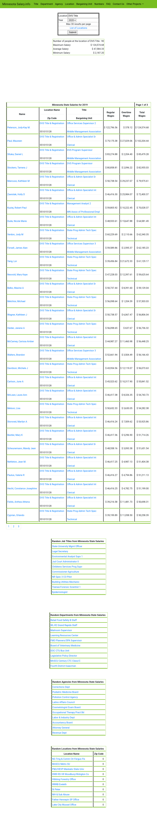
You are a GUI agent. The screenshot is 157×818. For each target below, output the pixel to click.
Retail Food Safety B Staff (63, 620)
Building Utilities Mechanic (65, 582)
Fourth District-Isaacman (63, 666)
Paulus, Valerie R (15, 475)
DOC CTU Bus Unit (59, 650)
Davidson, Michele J (17, 368)
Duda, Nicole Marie (17, 221)
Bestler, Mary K (15, 435)
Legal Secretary (60, 551)
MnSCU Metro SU (61, 764)
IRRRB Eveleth (59, 784)
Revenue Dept (59, 732)
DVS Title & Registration (52, 123)
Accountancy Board (62, 722)
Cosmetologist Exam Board (66, 707)
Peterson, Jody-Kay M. (18, 127)
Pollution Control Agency (65, 697)
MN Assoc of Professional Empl (83, 211)
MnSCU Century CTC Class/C (65, 660)
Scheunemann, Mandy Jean (21, 448)
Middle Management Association (84, 131)
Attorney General (61, 727)
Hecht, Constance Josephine (22, 488)
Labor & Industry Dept (63, 717)
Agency (59, 4)
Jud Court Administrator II (65, 561)
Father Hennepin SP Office (65, 799)
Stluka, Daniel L (15, 154)
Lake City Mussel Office (64, 804)
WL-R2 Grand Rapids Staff (63, 625)
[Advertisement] (78, 80)
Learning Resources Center (64, 635)
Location (69, 4)
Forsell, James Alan (17, 247)
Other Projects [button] (134, 4)
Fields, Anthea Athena (18, 501)
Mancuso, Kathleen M (18, 181)
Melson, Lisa (13, 408)
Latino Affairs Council (63, 702)
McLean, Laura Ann (17, 395)
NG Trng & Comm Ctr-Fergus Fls (68, 759)
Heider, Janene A (16, 328)
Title (36, 4)
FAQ (108, 4)
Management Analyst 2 (79, 203)
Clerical (71, 145)
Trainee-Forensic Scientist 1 (66, 587)
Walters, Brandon (16, 354)
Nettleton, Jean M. (16, 461)
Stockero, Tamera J (17, 167)
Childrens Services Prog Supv (67, 566)
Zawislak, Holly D (16, 194)
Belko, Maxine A (15, 288)
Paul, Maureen (14, 141)
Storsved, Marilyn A (17, 421)
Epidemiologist (59, 592)
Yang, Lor (12, 261)
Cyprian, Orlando (15, 515)
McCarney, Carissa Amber (20, 341)
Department (47, 4)
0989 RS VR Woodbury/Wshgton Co (70, 774)
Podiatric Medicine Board (65, 692)
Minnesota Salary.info (16, 4)
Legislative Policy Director (63, 655)
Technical (72, 238)
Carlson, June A (15, 381)
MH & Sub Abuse (61, 794)
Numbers (99, 4)
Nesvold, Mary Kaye (17, 274)
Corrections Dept (61, 687)
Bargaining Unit (84, 4)
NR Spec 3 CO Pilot (62, 576)
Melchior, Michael (16, 301)
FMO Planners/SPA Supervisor (66, 640)
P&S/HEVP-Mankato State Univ (68, 769)
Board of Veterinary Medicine (65, 645)
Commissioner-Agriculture (65, 571)
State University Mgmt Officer (67, 546)
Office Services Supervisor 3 (81, 243)
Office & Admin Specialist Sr (81, 136)
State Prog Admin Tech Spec (81, 230)
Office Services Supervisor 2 (81, 123)
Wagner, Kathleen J (17, 314)
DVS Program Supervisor (79, 150)
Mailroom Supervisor (61, 630)
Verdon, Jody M (15, 234)
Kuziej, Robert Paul (17, 207)
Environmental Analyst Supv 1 (67, 556)
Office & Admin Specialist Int (81, 190)
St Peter (56, 789)
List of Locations (78, 28)
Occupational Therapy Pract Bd (68, 712)
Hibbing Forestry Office (64, 779)
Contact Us (118, 4)
